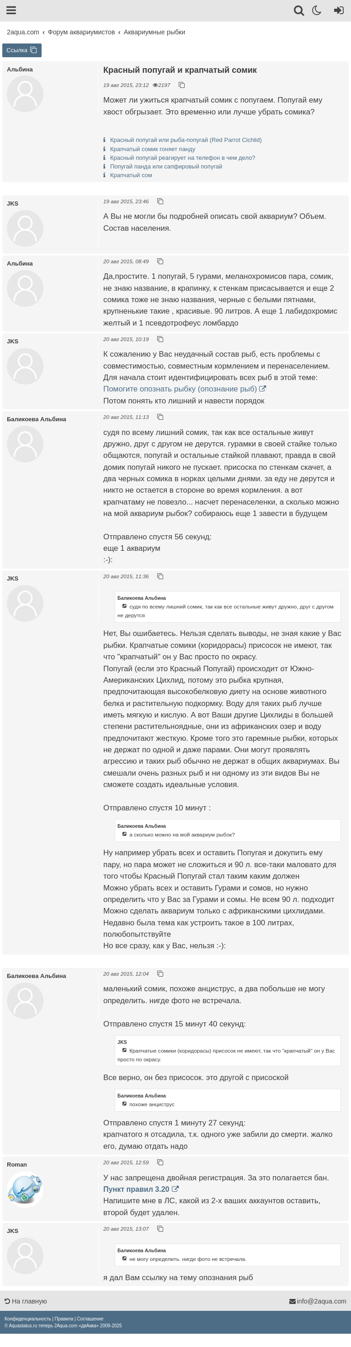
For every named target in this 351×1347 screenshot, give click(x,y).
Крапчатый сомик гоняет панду (152, 149)
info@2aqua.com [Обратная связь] (317, 1301)
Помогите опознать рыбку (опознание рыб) (180, 389)
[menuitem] (28, 1318)
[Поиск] (299, 12)
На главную (26, 1301)
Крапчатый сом (131, 175)
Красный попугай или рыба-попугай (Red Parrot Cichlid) (186, 139)
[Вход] (337, 12)
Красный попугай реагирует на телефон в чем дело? (182, 157)
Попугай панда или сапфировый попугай (166, 166)
